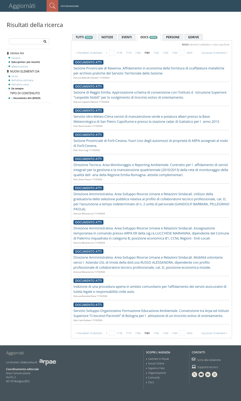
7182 (156, 52)
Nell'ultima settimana (22, 80)
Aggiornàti (22, 5)
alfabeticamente (19, 66)
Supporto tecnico (205, 367)
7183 (165, 52)
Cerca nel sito (52, 6)
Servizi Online (156, 363)
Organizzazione (157, 373)
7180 (138, 52)
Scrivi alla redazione (206, 360)
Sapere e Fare (156, 368)
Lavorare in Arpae (158, 359)
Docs (151, 382)
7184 (174, 52)
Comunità (153, 377)
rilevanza (15, 58)
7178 (119, 52)
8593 (189, 52)
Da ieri (14, 76)
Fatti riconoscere (70, 6)
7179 (128, 52)
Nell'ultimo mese (20, 84)
